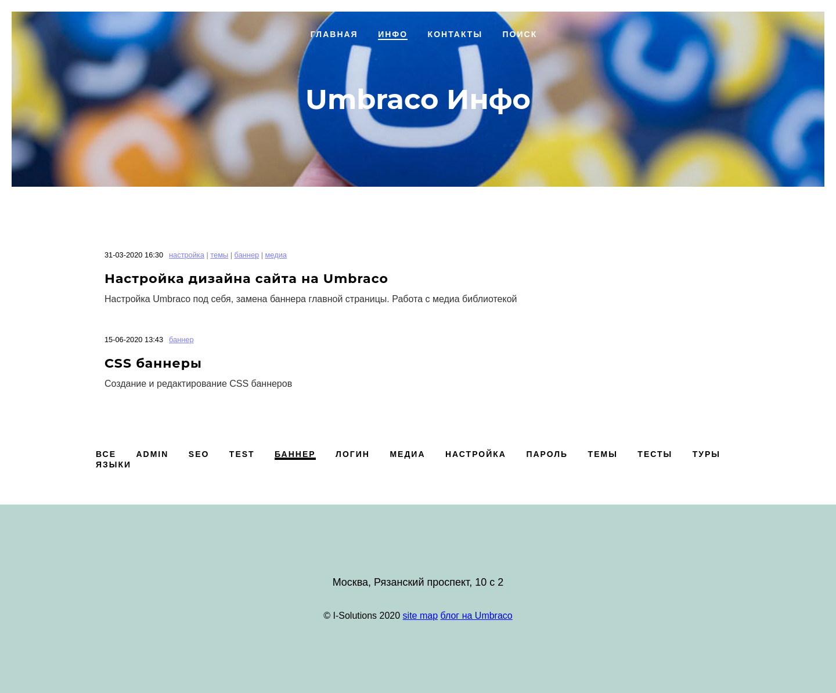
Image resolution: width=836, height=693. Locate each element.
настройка (186, 255)
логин (353, 454)
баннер (247, 255)
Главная (334, 34)
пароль (547, 454)
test (242, 454)
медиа (276, 255)
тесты (654, 454)
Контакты (455, 34)
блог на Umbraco (477, 616)
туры (706, 454)
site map (420, 616)
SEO (199, 454)
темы (219, 255)
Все (106, 454)
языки (113, 464)
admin (152, 454)
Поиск (520, 34)
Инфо (393, 34)
